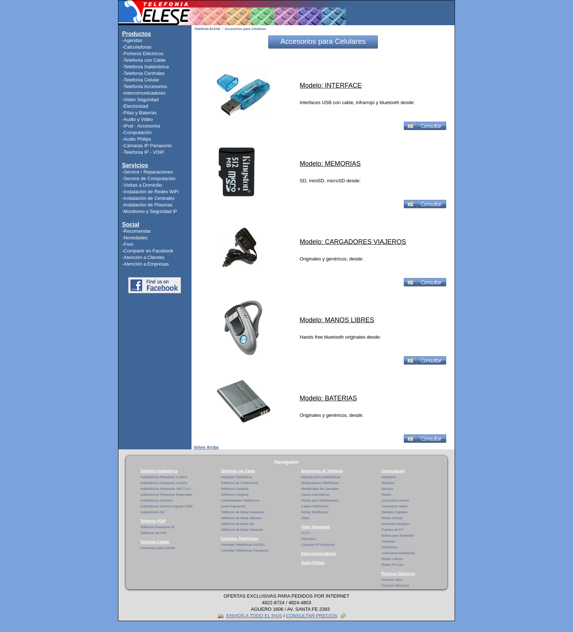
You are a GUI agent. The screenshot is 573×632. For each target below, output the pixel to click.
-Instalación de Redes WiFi (150, 191)
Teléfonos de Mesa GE (237, 524)
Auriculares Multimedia (398, 553)
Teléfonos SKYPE (153, 533)
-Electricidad (135, 106)
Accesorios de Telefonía (322, 471)
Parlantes (388, 541)
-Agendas (132, 40)
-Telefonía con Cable (144, 60)
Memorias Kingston (396, 524)
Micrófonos (390, 547)
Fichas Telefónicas (314, 512)
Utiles (305, 518)
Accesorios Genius (395, 500)
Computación (393, 471)
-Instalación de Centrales (148, 198)
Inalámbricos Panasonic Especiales (166, 494)
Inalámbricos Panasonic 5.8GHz (163, 483)
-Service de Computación (148, 178)
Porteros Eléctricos (398, 574)
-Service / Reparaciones (147, 172)
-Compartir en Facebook (147, 251)
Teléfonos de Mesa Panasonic (243, 512)
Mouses (387, 489)
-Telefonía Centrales (143, 73)
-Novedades (135, 237)
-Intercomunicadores (144, 93)
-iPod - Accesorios (141, 126)
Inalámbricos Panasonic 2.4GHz (163, 477)
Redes (386, 494)
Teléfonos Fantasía (234, 489)
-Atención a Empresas (145, 264)
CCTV (305, 533)
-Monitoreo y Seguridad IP (149, 211)
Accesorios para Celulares (245, 29)
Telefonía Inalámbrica (159, 471)
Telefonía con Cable (238, 471)
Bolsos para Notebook (398, 535)
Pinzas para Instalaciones (320, 500)
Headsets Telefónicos (236, 477)
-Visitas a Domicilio (142, 185)
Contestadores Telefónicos (240, 500)
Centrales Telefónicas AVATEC (243, 545)
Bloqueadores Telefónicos (320, 483)
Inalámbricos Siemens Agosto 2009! (166, 506)
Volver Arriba (206, 447)
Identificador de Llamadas (320, 489)
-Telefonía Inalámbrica (145, 66)
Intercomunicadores (318, 554)
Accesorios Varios (394, 506)
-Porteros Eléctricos (142, 53)
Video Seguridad (315, 527)
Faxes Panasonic (233, 506)
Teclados (388, 483)
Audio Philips (313, 563)
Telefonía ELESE (207, 29)
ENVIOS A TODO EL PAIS (254, 615)
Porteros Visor (392, 580)
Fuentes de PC (392, 530)
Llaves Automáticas (315, 494)
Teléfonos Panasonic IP (157, 527)
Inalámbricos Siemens (156, 500)
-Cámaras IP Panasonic (147, 145)
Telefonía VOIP (153, 521)
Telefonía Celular (155, 542)
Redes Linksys (392, 518)
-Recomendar (136, 231)
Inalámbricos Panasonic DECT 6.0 (165, 489)
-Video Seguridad (140, 99)
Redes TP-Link (392, 565)
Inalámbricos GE (152, 512)
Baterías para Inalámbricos (321, 477)
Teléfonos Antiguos (234, 494)
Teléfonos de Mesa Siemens (241, 518)
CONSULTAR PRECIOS (311, 615)
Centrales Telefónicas (239, 539)
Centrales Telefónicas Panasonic (244, 550)
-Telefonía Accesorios (144, 86)
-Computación (137, 132)
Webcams (389, 477)
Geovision (308, 539)
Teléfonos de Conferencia (239, 483)
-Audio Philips (136, 139)
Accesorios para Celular (157, 548)
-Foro (127, 244)
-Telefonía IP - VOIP (143, 152)
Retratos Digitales (394, 512)
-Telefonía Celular (140, 80)
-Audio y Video (137, 119)
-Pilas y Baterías (139, 112)
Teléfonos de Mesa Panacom (242, 530)
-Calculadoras (136, 47)
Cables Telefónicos (315, 506)
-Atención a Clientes (143, 257)
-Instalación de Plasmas (147, 205)
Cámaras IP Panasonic (318, 545)
